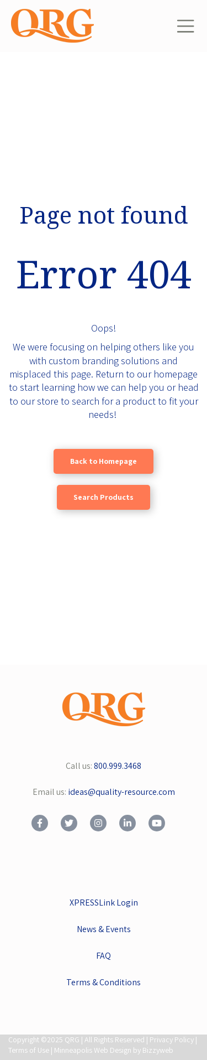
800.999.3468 (117, 766)
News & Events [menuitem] (104, 929)
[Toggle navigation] (185, 26)
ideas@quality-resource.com (121, 792)
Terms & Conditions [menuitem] (103, 982)
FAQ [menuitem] (103, 955)
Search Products (103, 497)
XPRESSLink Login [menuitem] (104, 902)
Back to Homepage (103, 461)
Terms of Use (28, 1050)
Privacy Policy (172, 1040)
